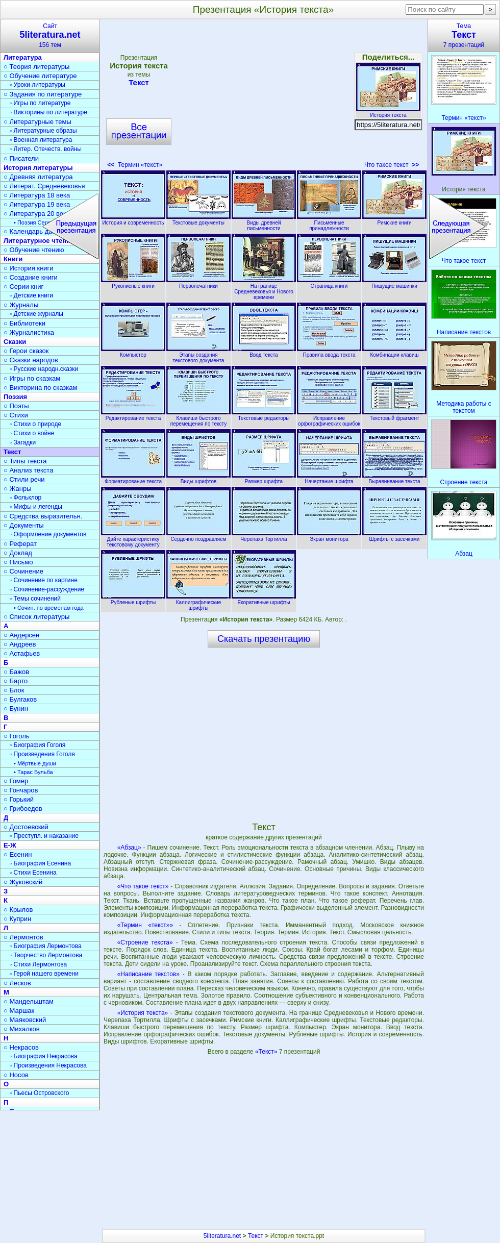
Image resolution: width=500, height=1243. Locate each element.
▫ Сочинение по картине (44, 580)
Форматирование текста (133, 478)
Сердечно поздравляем (198, 536)
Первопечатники (198, 283)
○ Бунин (16, 708)
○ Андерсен (21, 635)
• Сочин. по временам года (49, 608)
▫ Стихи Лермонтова (38, 964)
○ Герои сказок (26, 351)
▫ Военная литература (41, 139)
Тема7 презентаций (463, 35)
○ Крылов (18, 909)
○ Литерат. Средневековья (44, 186)
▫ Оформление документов (48, 534)
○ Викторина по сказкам (40, 387)
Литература (23, 57)
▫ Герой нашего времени (44, 973)
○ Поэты (16, 406)
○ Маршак (19, 1010)
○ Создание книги (31, 277)
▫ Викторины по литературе (48, 112)
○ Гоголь (17, 736)
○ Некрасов (21, 1047)
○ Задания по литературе (43, 94)
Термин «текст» (134, 164)
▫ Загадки (23, 442)
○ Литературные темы (37, 122)
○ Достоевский (26, 827)
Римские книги (394, 220)
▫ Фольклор (25, 497)
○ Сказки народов (31, 360)
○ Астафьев (22, 653)
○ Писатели (21, 158)
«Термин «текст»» (145, 925)
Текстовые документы (198, 220)
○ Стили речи (24, 479)
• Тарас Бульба (33, 772)
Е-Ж (10, 845)
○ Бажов (16, 672)
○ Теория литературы (36, 66)
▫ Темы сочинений (35, 598)
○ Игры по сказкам (32, 378)
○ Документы (23, 525)
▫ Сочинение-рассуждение (47, 589)
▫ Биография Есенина (40, 863)
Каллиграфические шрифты (198, 602)
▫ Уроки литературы (37, 84)
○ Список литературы (36, 616)
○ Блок (14, 690)
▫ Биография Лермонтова (46, 946)
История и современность (133, 220)
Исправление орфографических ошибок (329, 418)
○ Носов (16, 1075)
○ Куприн (17, 919)
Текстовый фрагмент (394, 415)
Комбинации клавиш (394, 352)
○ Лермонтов (23, 937)
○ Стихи (16, 415)
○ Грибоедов (23, 808)
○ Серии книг (23, 286)
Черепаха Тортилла (264, 536)
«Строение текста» (145, 942)
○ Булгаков (20, 699)
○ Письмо (18, 562)
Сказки (15, 341)
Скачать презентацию (263, 639)
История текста (388, 112)
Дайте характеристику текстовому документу (133, 539)
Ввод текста (264, 352)
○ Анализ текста (28, 470)
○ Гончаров (21, 790)
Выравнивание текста (394, 478)
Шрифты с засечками (394, 536)
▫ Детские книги (31, 295)
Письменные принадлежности (329, 222)
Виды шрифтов (198, 478)
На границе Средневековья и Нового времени (264, 289)
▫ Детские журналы (36, 313)
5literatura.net (222, 1235)
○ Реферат (20, 544)
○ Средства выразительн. (43, 516)
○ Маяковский (25, 1020)
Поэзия (15, 397)
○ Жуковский (23, 882)
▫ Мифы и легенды (36, 506)
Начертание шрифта (329, 478)
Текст (138, 82)
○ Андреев (20, 644)
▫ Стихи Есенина (33, 872)
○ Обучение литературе (40, 76)
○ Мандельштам (29, 1001)
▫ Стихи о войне (32, 433)
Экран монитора (329, 536)
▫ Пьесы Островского (39, 1093)
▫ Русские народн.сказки (44, 368)
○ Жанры (18, 488)
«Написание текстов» (148, 974)
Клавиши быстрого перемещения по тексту (198, 418)
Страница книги (329, 283)
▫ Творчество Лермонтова (46, 955)
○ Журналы (21, 305)
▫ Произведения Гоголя (42, 754)
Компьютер (133, 352)
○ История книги (29, 268)
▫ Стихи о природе (35, 424)
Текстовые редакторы (264, 415)
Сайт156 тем (50, 35)
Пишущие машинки (394, 283)
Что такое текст (391, 164)
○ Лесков (17, 983)
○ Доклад (18, 553)
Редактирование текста (133, 415)
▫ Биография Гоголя (37, 745)
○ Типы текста (25, 461)
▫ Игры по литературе (40, 103)
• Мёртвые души (35, 763)
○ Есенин (18, 854)
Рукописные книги (133, 283)
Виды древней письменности (264, 222)
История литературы (38, 167)
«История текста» (142, 1012)
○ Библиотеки (24, 323)
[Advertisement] (263, 97)
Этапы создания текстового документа (198, 354)
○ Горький (19, 799)
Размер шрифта (264, 478)
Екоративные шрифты (264, 599)
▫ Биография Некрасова (44, 1056)
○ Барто (16, 681)
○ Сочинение (23, 571)
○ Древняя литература (38, 177)
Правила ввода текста (329, 352)
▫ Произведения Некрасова (48, 1065)
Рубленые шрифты (133, 599)
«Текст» (267, 1051)
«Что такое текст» (143, 886)
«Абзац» (129, 847)
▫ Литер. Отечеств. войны (46, 149)
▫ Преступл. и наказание (44, 835)
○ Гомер (16, 781)
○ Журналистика (29, 332)
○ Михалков (22, 1029)
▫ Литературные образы (43, 130)
